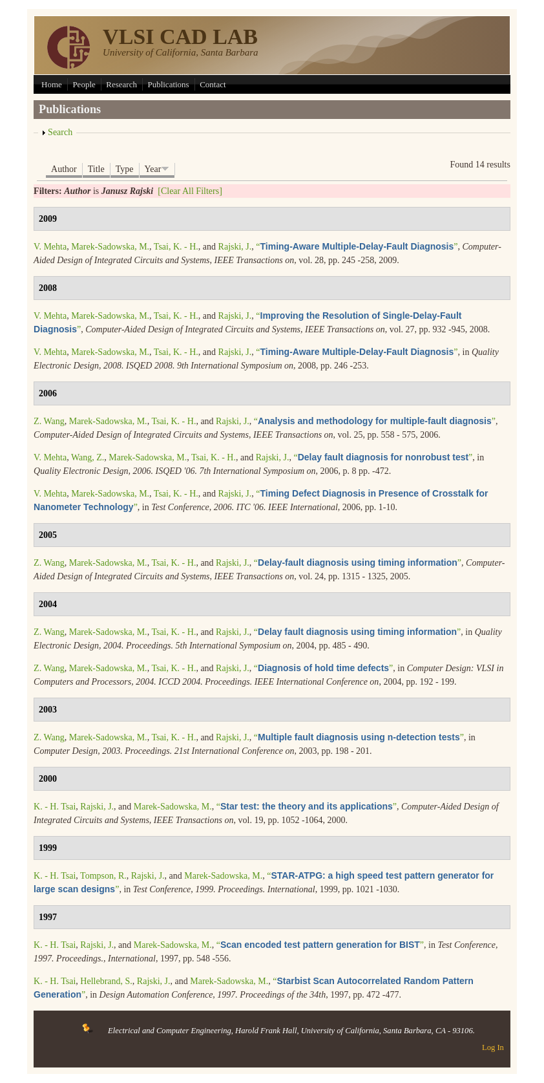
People (83, 84)
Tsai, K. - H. (176, 247)
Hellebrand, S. (106, 981)
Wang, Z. (87, 457)
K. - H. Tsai (55, 806)
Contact (212, 84)
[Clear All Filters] (190, 191)
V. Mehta (50, 247)
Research (121, 84)
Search (60, 132)
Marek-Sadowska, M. (110, 247)
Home (51, 84)
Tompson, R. (103, 876)
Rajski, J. (235, 247)
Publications (168, 84)
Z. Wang (49, 421)
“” (356, 247)
